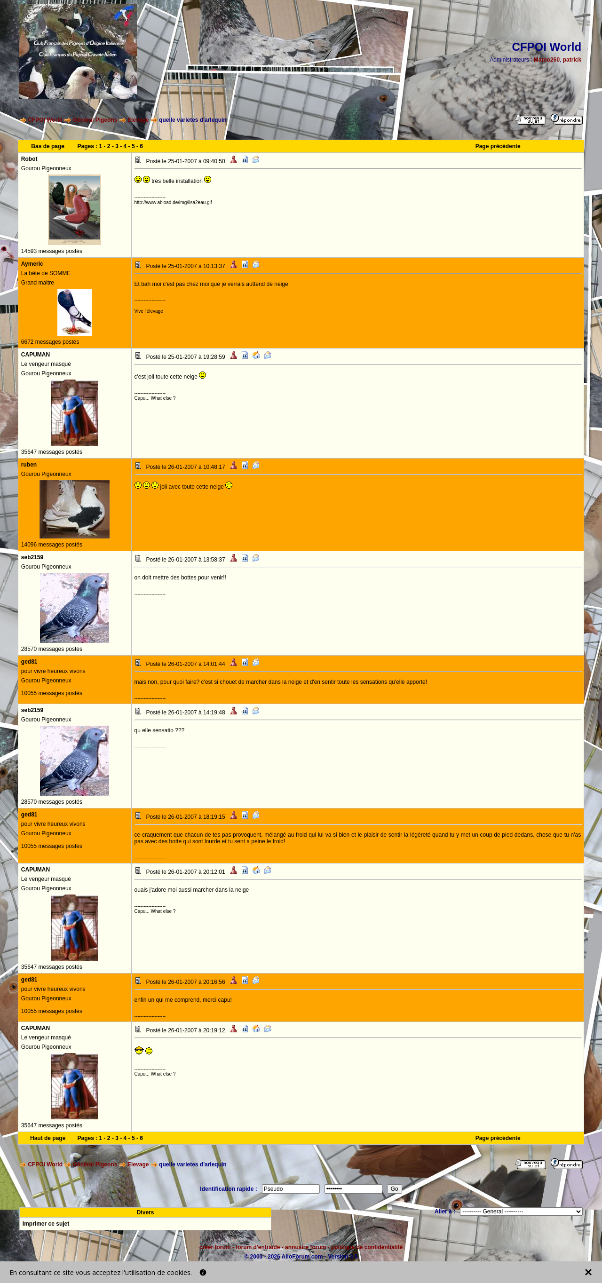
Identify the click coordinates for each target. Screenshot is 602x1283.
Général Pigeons (95, 120)
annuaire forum (305, 1247)
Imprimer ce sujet (46, 1223)
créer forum (215, 1247)
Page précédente (498, 146)
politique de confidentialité (367, 1247)
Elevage (138, 120)
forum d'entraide (258, 1247)
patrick (572, 59)
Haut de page (47, 1138)
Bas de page (47, 146)
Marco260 (547, 59)
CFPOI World (45, 120)
